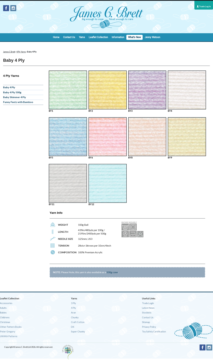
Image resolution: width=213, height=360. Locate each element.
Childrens (5, 317)
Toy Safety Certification (154, 331)
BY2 (108, 91)
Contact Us (69, 37)
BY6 (108, 138)
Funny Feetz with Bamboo (18, 101)
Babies (3, 312)
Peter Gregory (7, 331)
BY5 (68, 138)
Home (56, 37)
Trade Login (148, 303)
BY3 (147, 91)
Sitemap (146, 322)
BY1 (68, 91)
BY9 (187, 138)
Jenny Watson (152, 37)
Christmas (5, 322)
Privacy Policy (149, 327)
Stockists (146, 312)
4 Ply (73, 308)
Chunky (75, 317)
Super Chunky (78, 331)
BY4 (187, 91)
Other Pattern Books (11, 327)
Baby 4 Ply (9, 87)
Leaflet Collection (98, 37)
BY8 (147, 138)
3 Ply (73, 303)
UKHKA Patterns (8, 336)
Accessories (6, 303)
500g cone (112, 272)
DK (72, 327)
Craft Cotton (77, 322)
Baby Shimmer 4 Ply (14, 97)
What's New (134, 37)
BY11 (68, 185)
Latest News (148, 308)
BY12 (108, 185)
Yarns (82, 37)
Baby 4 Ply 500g (12, 92)
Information (118, 37)
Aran (73, 312)
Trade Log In (204, 6)
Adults (3, 308)
